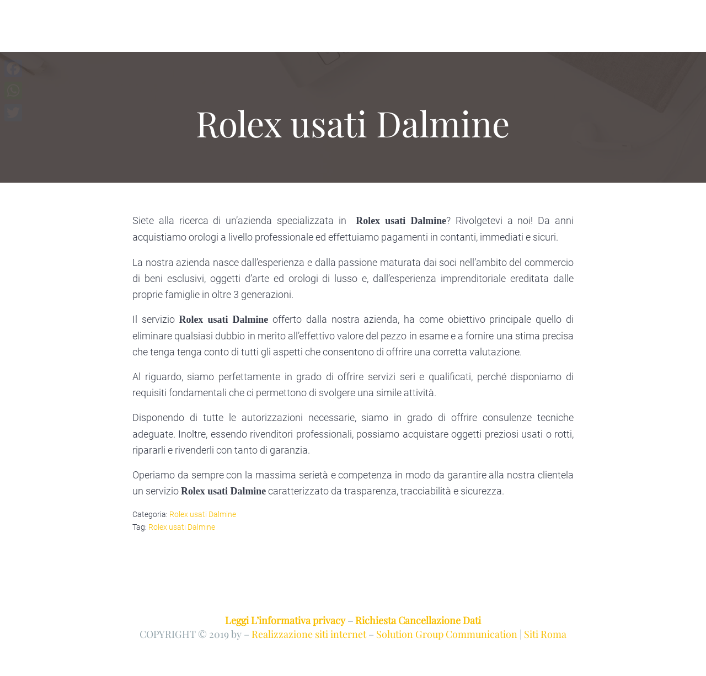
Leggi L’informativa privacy (285, 620)
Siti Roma (545, 633)
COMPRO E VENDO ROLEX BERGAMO (164, 31)
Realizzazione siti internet (309, 633)
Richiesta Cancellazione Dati (418, 620)
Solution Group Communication (446, 633)
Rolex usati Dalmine (202, 514)
